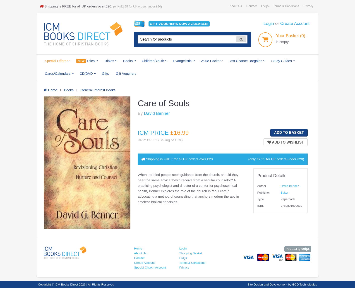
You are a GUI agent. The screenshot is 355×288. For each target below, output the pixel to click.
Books (129, 61)
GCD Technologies (304, 284)
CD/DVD (88, 73)
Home (138, 248)
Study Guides (283, 61)
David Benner (157, 113)
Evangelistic (184, 61)
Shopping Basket (190, 253)
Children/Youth (154, 61)
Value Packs (212, 61)
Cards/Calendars (59, 73)
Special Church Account (150, 267)
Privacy (308, 6)
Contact (251, 6)
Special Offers (57, 61)
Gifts (105, 73)
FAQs (265, 6)
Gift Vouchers (126, 73)
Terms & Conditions (286, 6)
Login (269, 23)
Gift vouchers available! (179, 24)
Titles (87, 61)
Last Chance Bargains (246, 61)
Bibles (111, 61)
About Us (236, 6)
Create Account (294, 23)
